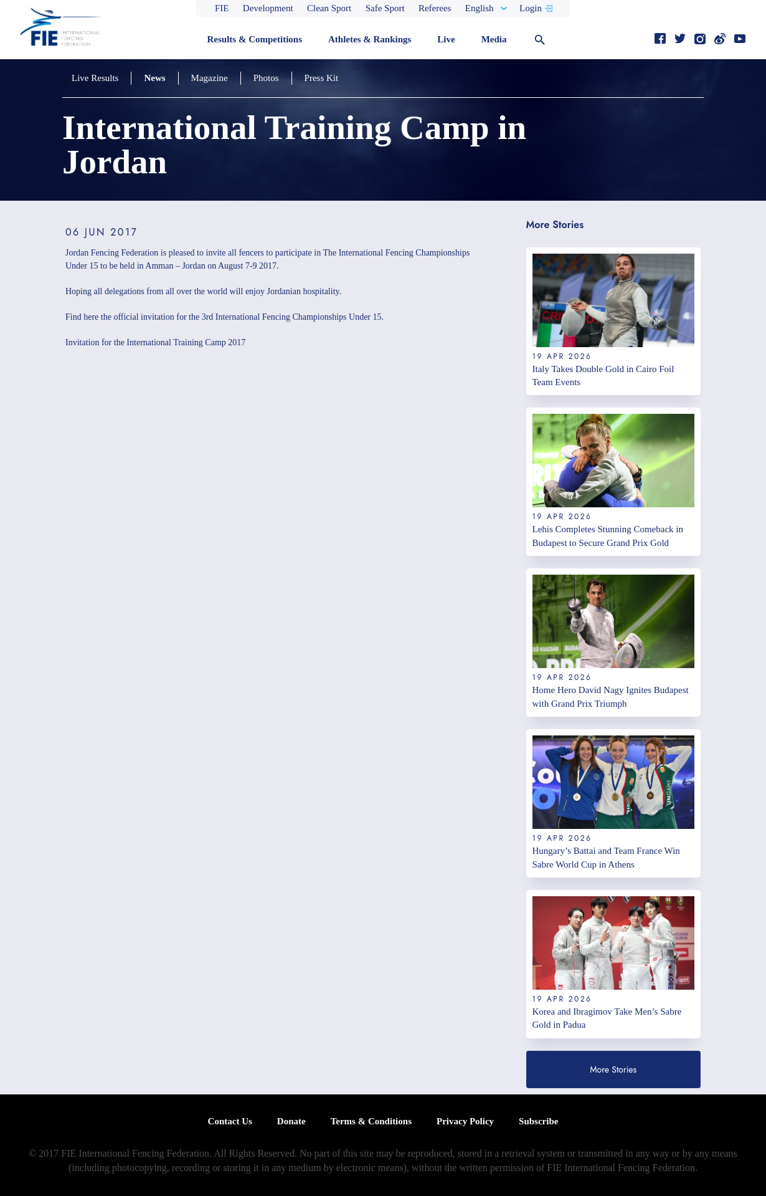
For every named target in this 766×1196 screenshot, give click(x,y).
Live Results (95, 78)
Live (446, 39)
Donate (291, 1121)
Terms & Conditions (371, 1121)
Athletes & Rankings (369, 39)
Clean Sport (329, 8)
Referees (434, 8)
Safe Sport (385, 8)
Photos (266, 78)
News (154, 78)
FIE (222, 8)
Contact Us (230, 1121)
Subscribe (538, 1121)
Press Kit (322, 78)
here (90, 317)
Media (494, 39)
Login (530, 8)
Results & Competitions (254, 39)
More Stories (613, 1069)
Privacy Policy (465, 1121)
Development (268, 8)
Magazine (209, 78)
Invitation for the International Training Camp (145, 342)
